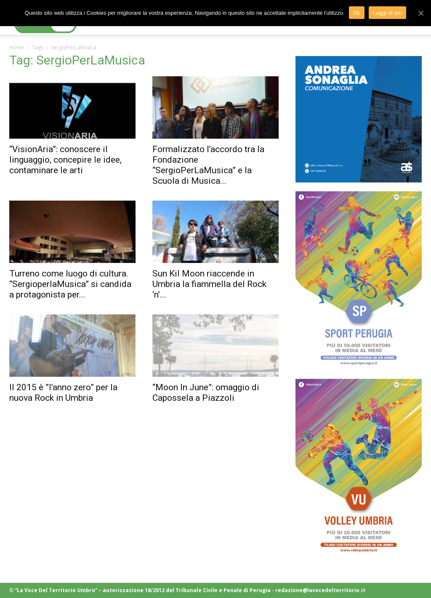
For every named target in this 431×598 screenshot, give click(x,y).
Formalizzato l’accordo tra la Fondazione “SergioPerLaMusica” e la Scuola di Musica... (208, 165)
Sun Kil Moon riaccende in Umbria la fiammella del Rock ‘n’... (209, 284)
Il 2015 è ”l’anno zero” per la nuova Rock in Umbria (63, 392)
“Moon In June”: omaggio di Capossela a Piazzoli (205, 392)
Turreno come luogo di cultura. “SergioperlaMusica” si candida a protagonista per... (70, 284)
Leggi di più (387, 13)
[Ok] (420, 13)
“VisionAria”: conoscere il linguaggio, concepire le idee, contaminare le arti (65, 159)
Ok (356, 13)
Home (16, 47)
